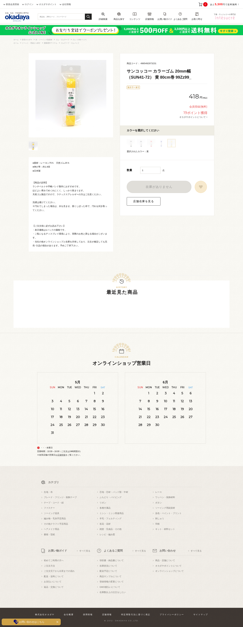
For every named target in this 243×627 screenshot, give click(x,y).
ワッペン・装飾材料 (165, 497)
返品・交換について (54, 587)
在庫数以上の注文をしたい (113, 592)
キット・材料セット (165, 529)
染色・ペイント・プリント (168, 513)
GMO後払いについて (110, 587)
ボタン (158, 502)
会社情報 (66, 4)
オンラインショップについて (169, 571)
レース (158, 492)
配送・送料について (54, 576)
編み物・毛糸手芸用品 (55, 518)
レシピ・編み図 (107, 534)
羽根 (157, 524)
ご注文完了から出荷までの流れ (59, 571)
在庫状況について (108, 566)
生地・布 (48, 492)
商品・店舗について (165, 560)
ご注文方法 (49, 566)
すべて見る (84, 551)
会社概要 (69, 614)
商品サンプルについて (111, 576)
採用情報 (88, 614)
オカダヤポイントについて (168, 566)
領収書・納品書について (112, 560)
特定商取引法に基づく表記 (135, 614)
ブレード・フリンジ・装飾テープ (60, 497)
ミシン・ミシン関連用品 (112, 513)
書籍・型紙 (49, 534)
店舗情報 (61, 455)
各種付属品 (105, 508)
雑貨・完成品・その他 (111, 529)
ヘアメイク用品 (51, 529)
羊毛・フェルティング (111, 518)
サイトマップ (200, 614)
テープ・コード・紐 (54, 502)
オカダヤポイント (48, 4)
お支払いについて (52, 581)
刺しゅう (159, 518)
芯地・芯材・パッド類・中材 (114, 492)
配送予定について (108, 571)
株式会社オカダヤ (45, 614)
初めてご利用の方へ (54, 560)
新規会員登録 (12, 4)
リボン (103, 502)
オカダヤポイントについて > (193, 117)
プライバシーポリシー (172, 614)
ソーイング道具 (51, 513)
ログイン (29, 4)
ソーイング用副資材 (165, 508)
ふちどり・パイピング (111, 497)
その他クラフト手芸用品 (56, 524)
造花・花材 (105, 524)
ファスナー (49, 508)
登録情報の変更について (112, 581)
